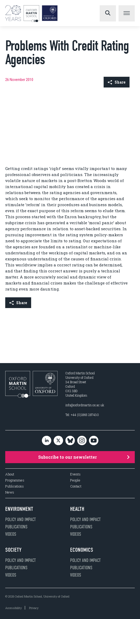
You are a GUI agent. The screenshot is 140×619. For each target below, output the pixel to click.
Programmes (14, 480)
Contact (75, 486)
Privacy (33, 608)
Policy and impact (20, 519)
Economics (81, 549)
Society (13, 549)
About (9, 474)
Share (116, 82)
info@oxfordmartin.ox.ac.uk (84, 405)
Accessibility (13, 608)
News (9, 492)
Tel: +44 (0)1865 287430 (82, 415)
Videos (10, 534)
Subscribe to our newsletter (84, 457)
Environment (19, 509)
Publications (14, 486)
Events (75, 474)
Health (77, 509)
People (75, 480)
